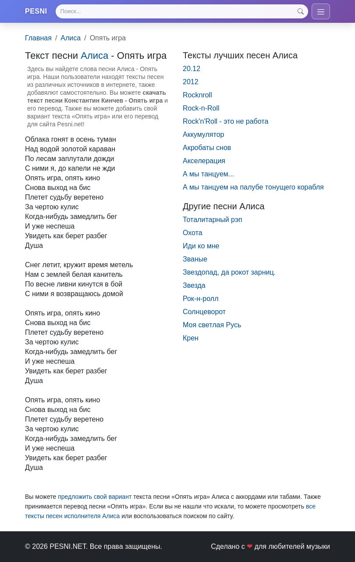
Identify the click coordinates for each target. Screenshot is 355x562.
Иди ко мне (201, 246)
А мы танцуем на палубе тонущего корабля (253, 187)
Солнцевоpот (204, 311)
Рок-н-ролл (200, 298)
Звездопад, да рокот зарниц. (229, 272)
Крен (191, 338)
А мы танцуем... (208, 174)
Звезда (194, 285)
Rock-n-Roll (201, 108)
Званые (195, 259)
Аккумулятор (203, 134)
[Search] (182, 11)
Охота (192, 232)
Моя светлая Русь (212, 325)
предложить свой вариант (94, 496)
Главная (38, 38)
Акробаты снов (207, 147)
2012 (191, 82)
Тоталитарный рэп (212, 219)
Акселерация (204, 161)
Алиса (70, 38)
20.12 (191, 68)
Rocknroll (197, 95)
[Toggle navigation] (321, 11)
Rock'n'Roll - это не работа (225, 121)
